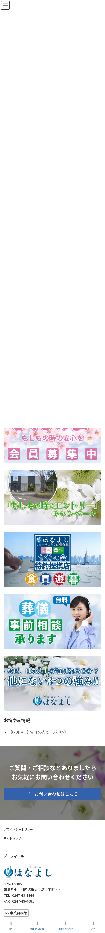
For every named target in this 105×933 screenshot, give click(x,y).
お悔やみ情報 (17, 720)
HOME (11, 925)
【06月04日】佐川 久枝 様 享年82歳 (37, 732)
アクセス (93, 925)
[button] (52, 794)
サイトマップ (12, 838)
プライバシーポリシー (18, 829)
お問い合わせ (66, 925)
